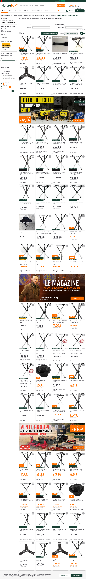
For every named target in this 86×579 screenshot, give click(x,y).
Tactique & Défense (37, 10)
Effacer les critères (80, 29)
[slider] (1, 60)
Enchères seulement (7, 75)
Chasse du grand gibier (24, 15)
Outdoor (47, 10)
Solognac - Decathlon (6, 31)
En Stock (4, 49)
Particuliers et (7, 87)
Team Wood (4, 37)
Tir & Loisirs (18, 10)
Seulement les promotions (8, 62)
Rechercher (61, 5)
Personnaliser (64, 575)
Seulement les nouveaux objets (6, 71)
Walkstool (3, 28)
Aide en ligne (74, 0)
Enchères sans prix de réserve (9, 77)
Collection (26, 10)
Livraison (6, 47)
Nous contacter (81, 0)
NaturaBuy (3, 15)
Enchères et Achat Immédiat (8, 78)
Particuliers (5, 85)
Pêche (10, 10)
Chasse (4, 10)
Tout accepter (77, 575)
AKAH (2, 30)
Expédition (5, 43)
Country (3, 35)
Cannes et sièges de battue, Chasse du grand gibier (43, 15)
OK (13, 90)
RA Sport (3, 34)
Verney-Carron (4, 33)
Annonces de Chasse (12, 15)
